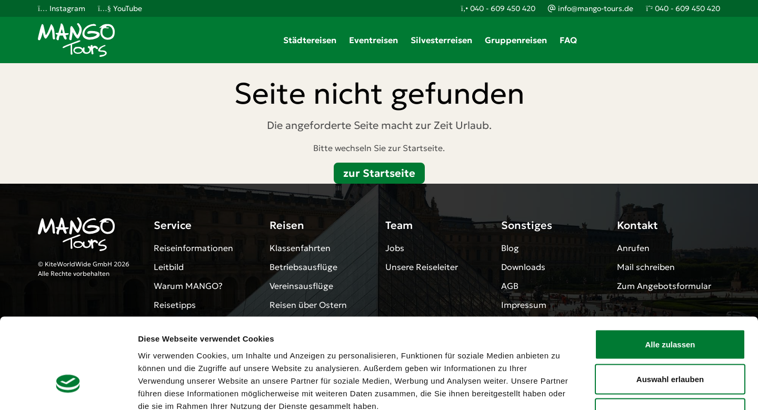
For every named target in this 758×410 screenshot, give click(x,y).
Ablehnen (670, 340)
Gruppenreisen (516, 40)
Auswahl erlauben (670, 306)
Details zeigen (559, 389)
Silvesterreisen (441, 40)
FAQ (568, 40)
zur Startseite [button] (379, 173)
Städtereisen (309, 40)
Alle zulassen (670, 271)
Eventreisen (373, 40)
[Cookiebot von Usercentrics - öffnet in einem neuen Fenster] (68, 389)
